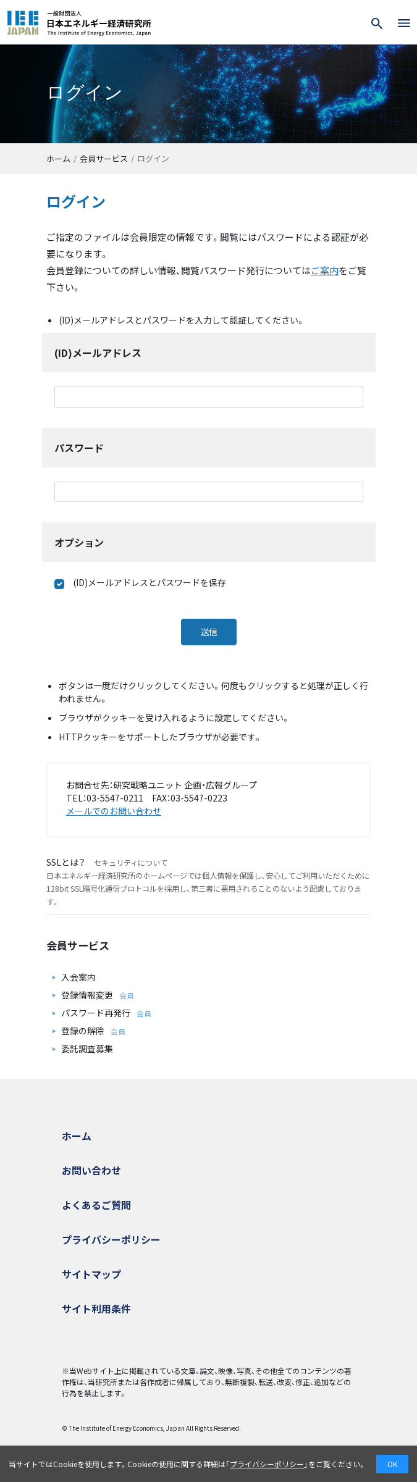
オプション (79, 542)
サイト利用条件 (96, 1308)
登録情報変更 (87, 995)
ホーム (58, 158)
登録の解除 (82, 1030)
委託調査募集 (87, 1048)
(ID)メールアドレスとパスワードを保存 (140, 582)
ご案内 (325, 270)
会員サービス (104, 158)
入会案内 (78, 977)
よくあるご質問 (96, 1204)
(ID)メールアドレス (97, 352)
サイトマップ (91, 1273)
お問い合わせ (91, 1170)
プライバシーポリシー (111, 1239)
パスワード (79, 447)
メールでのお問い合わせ (113, 811)
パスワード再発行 (95, 1013)
